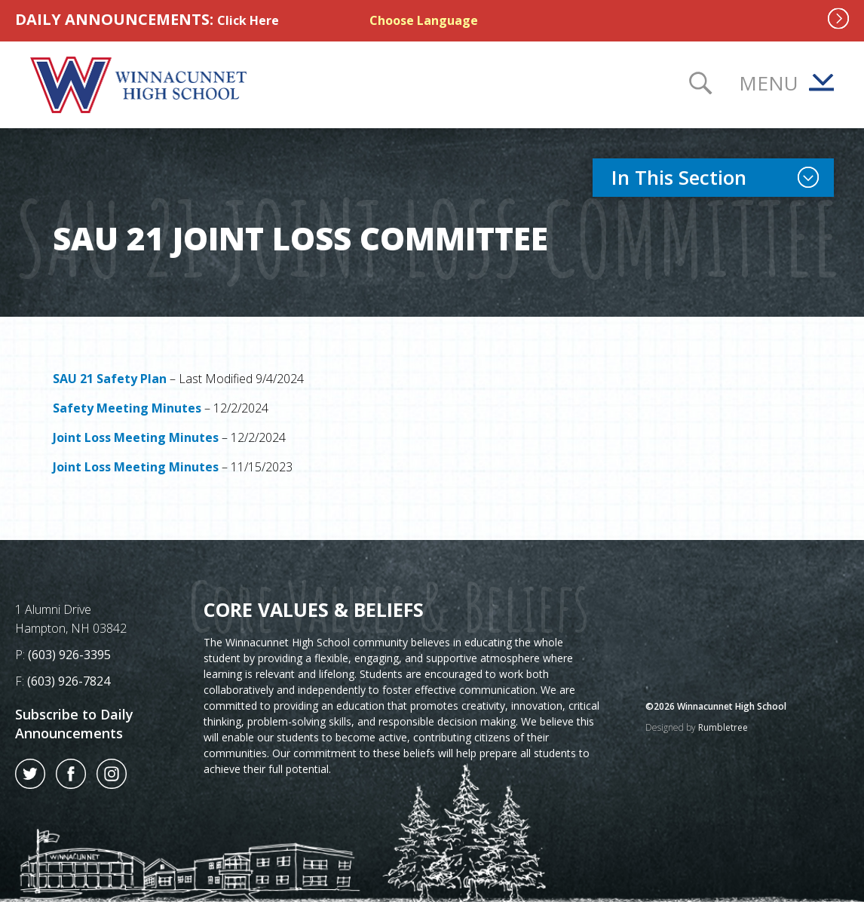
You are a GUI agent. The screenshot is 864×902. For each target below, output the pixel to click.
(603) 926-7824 (68, 681)
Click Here (248, 20)
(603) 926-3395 (69, 654)
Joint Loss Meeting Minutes (136, 437)
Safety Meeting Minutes (127, 408)
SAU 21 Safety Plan (110, 378)
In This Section (722, 176)
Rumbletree (723, 727)
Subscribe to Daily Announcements (74, 723)
